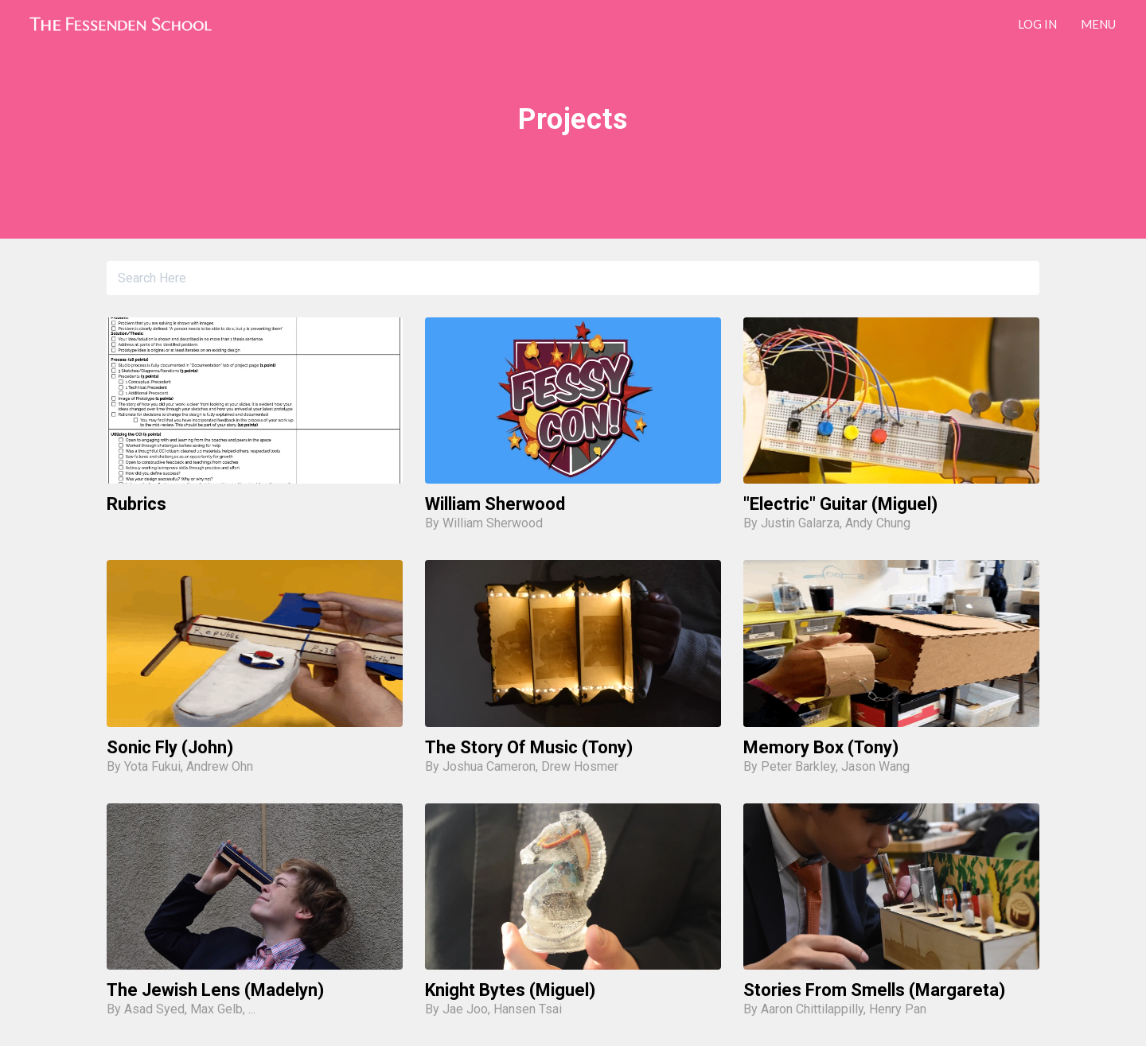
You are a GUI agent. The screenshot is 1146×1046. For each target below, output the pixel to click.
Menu (1098, 24)
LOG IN (1037, 24)
